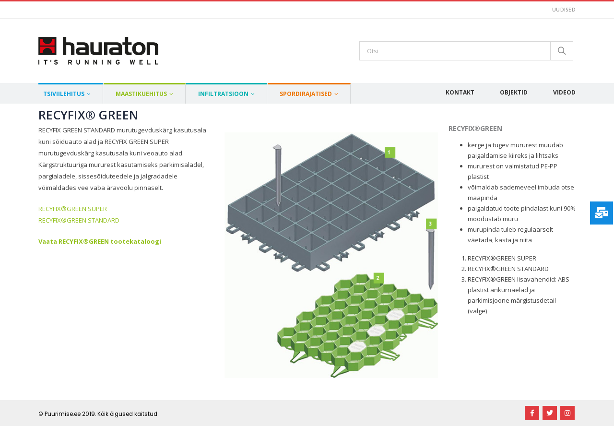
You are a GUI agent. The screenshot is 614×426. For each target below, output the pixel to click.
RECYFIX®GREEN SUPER (72, 208)
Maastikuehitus (141, 94)
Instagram (567, 413)
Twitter (550, 413)
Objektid (514, 92)
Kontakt (460, 92)
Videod (564, 92)
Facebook (532, 413)
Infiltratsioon (223, 94)
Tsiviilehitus (63, 94)
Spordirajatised (306, 94)
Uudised (564, 9)
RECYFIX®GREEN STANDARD (78, 220)
